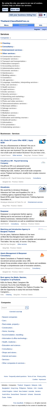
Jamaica (37, 391)
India (39, 385)
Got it (5, 10)
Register (37, 29)
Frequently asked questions (18, 376)
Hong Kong (14, 388)
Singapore (27, 385)
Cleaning (6, 43)
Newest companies (9, 317)
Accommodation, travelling (12, 335)
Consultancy (7, 47)
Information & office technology (14, 338)
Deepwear (4, 211)
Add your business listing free (22, 15)
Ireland (15, 391)
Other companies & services (13, 363)
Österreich (23, 394)
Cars (4, 321)
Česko (4, 397)
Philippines (22, 388)
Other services (8, 53)
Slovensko (37, 394)
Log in (44, 29)
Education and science (11, 345)
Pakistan (30, 388)
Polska (9, 397)
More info (15, 10)
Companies (5, 38)
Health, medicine (8, 342)
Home (6, 376)
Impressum (42, 379)
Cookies (35, 379)
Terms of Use (32, 376)
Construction (7, 328)
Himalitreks (5, 187)
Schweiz (30, 394)
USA (35, 388)
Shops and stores (9, 353)
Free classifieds (18, 403)
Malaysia (34, 385)
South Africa (6, 394)
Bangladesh (6, 388)
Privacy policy (41, 376)
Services (5, 360)
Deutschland (15, 394)
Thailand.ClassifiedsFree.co (15, 21)
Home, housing (8, 331)
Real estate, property (10, 324)
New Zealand (23, 391)
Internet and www (9, 356)
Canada (40, 388)
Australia (31, 391)
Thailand (20, 385)
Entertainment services (12, 50)
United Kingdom (7, 391)
